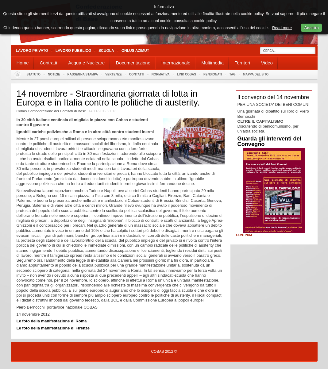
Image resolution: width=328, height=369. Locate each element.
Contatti (136, 74)
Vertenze (113, 74)
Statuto (34, 74)
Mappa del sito (256, 74)
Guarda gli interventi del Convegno (269, 141)
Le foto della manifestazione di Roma (52, 321)
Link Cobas (186, 74)
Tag (232, 74)
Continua (244, 235)
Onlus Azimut (135, 50)
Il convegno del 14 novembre (273, 97)
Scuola (106, 50)
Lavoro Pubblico (73, 50)
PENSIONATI (212, 74)
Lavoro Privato (32, 50)
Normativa (161, 74)
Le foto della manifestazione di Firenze (53, 328)
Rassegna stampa (83, 74)
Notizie (54, 74)
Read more (282, 27)
